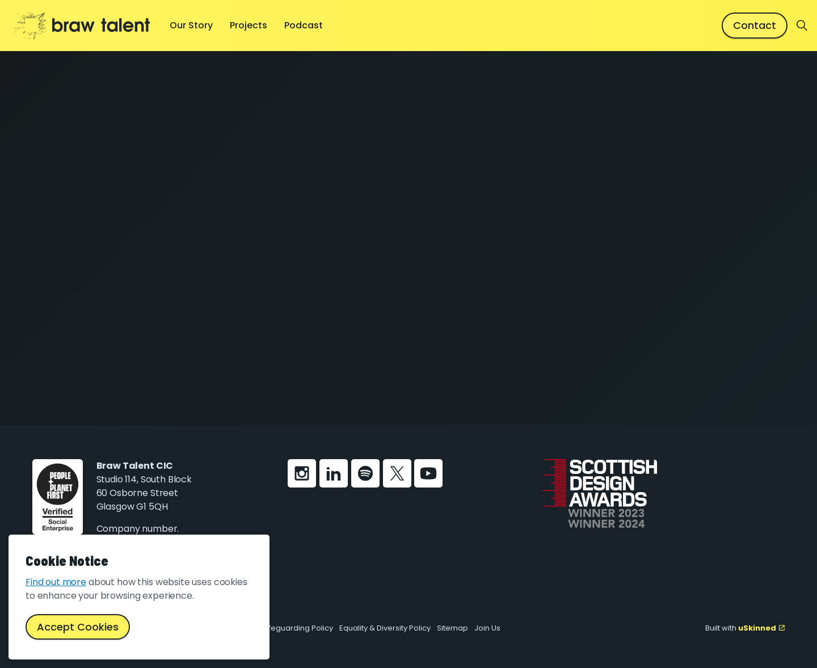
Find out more (56, 582)
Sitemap (452, 628)
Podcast (303, 25)
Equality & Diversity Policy (385, 628)
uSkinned (761, 628)
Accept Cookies (78, 626)
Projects (248, 25)
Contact (754, 25)
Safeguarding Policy (296, 628)
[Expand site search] (802, 25)
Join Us (487, 628)
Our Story (191, 25)
